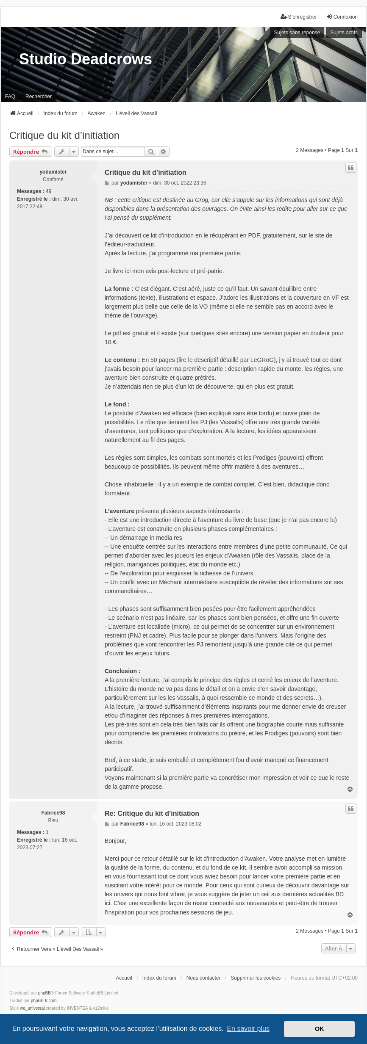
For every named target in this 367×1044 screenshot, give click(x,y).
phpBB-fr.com (44, 1000)
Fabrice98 (53, 813)
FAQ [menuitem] (10, 96)
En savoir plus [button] (248, 1028)
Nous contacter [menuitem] (203, 978)
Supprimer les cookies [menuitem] (256, 978)
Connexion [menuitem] (342, 17)
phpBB (44, 993)
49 (48, 191)
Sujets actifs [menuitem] (344, 33)
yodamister (53, 172)
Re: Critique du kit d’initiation (152, 813)
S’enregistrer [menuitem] (299, 17)
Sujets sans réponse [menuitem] (297, 33)
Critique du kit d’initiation (64, 135)
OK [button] (319, 1028)
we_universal (32, 1008)
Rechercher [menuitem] (38, 96)
